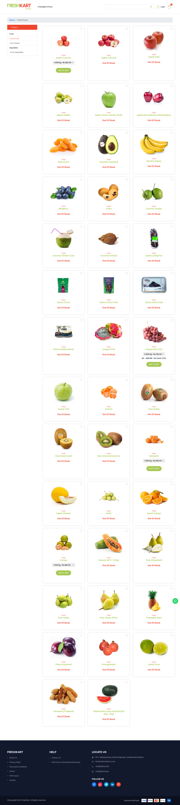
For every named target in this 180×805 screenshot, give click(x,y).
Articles (12, 780)
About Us (13, 758)
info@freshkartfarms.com (105, 761)
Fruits (11, 34)
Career (12, 771)
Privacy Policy (15, 762)
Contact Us (56, 758)
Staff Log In (14, 776)
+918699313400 (102, 771)
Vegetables (13, 48)
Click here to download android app (66, 762)
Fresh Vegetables (17, 52)
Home (12, 20)
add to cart (63, 70)
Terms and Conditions (18, 767)
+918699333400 (102, 766)
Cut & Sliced (15, 43)
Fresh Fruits (14, 39)
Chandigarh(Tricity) (43, 7)
